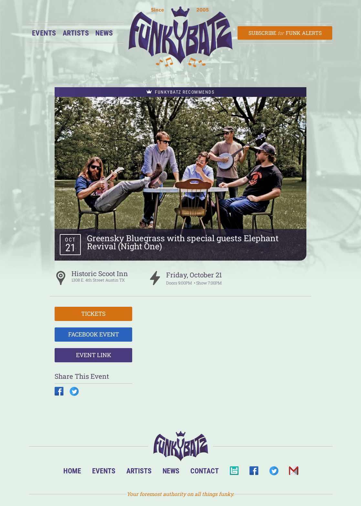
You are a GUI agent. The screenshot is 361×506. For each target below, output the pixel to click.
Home (72, 471)
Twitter (273, 472)
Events (44, 33)
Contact (204, 471)
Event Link (93, 355)
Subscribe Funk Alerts (285, 32)
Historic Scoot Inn (99, 273)
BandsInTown (234, 472)
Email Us (293, 472)
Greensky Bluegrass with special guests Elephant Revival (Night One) (183, 242)
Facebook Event (93, 334)
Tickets (93, 313)
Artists (76, 33)
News (104, 33)
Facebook (253, 472)
